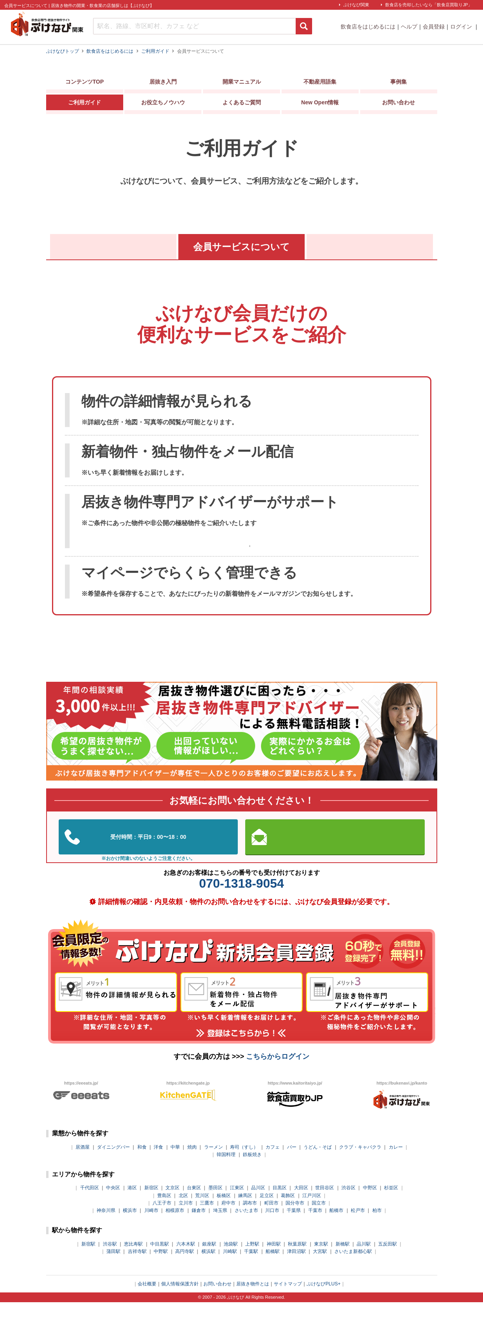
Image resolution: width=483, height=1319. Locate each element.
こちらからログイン (277, 1073)
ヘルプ (409, 26)
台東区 (194, 1204)
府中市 (228, 1219)
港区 (132, 1204)
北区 (183, 1212)
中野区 (370, 1204)
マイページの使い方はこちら (250, 555)
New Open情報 (319, 104)
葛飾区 (288, 1212)
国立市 (319, 1219)
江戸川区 (311, 1212)
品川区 (258, 1204)
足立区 (267, 1212)
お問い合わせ (398, 104)
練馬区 (245, 1212)
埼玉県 (220, 1227)
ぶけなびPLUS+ (323, 1300)
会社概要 (147, 1300)
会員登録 (434, 26)
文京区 (172, 1204)
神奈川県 (106, 1227)
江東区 (237, 1204)
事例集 (398, 83)
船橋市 (336, 1227)
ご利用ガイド (84, 104)
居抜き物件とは (252, 1300)
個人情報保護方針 (180, 1300)
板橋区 (224, 1212)
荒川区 (202, 1212)
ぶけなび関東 (356, 4)
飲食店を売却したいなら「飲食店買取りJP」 (428, 4)
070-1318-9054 (241, 900)
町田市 (271, 1219)
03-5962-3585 (148, 853)
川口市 (272, 1227)
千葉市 (315, 1227)
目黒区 (280, 1204)
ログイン (462, 26)
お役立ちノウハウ (163, 104)
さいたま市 (246, 1227)
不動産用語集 (320, 83)
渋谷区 (348, 1204)
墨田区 (215, 1204)
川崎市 (151, 1227)
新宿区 (151, 1204)
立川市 (186, 1219)
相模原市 (174, 1227)
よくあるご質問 (242, 104)
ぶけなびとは (113, 246)
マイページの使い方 (370, 246)
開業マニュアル (242, 83)
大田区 (301, 1204)
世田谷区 (324, 1204)
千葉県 (294, 1227)
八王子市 (162, 1219)
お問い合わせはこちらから (335, 853)
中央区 (113, 1204)
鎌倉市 (199, 1227)
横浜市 (130, 1227)
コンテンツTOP (85, 83)
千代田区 (89, 1204)
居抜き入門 (163, 83)
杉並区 (391, 1204)
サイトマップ (288, 1300)
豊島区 (164, 1212)
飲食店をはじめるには (368, 26)
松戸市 (358, 1227)
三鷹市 (207, 1219)
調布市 (250, 1219)
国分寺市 (294, 1219)
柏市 (377, 1227)
